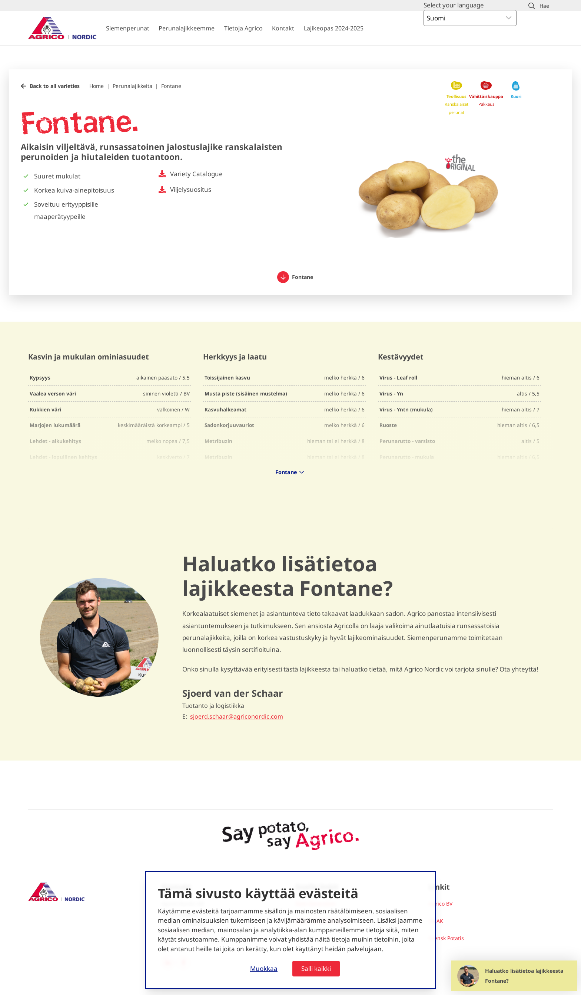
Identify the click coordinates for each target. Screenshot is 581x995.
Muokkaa (264, 968)
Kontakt (283, 28)
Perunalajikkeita (132, 85)
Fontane (171, 85)
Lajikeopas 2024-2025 (333, 28)
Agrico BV (440, 903)
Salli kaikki (316, 968)
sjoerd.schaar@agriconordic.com (236, 716)
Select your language (454, 5)
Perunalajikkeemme (187, 28)
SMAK (436, 921)
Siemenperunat (127, 28)
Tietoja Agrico (243, 28)
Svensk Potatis (446, 938)
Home (96, 85)
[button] (538, 6)
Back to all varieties (55, 85)
